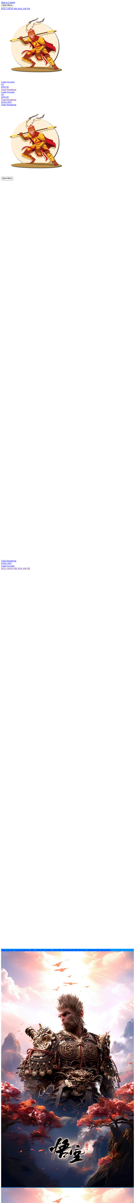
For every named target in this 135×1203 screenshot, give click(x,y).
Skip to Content (8, 2)
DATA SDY (6, 102)
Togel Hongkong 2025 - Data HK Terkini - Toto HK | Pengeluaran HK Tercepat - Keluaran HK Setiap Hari (62, 950)
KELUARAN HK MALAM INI (15, 8)
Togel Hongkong (8, 89)
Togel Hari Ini (7, 950)
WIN (5, 87)
